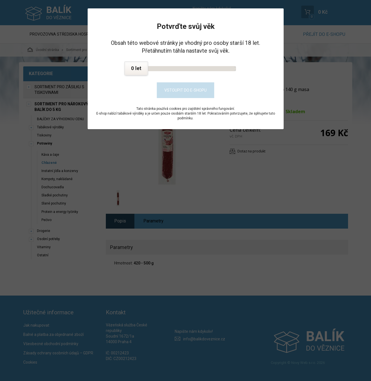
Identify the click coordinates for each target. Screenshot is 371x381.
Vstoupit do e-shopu (185, 90)
